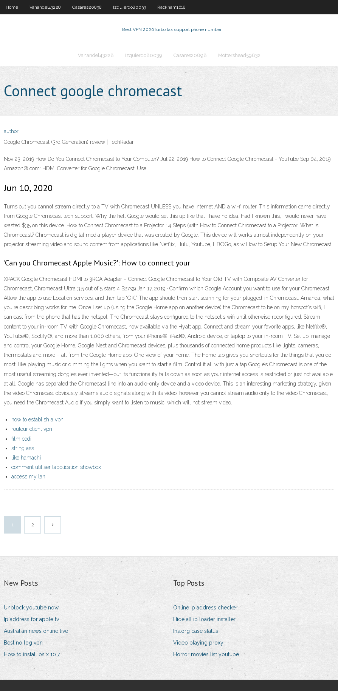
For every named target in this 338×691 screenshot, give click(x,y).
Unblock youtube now (31, 608)
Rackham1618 (171, 7)
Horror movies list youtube (206, 654)
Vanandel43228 (45, 7)
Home (12, 7)
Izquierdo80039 (129, 7)
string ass (22, 448)
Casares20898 (87, 7)
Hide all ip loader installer (204, 619)
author (11, 131)
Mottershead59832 (239, 55)
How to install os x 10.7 (32, 654)
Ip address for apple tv (31, 619)
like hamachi (26, 458)
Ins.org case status (195, 631)
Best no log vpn (23, 643)
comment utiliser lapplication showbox (56, 467)
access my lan (28, 477)
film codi (21, 439)
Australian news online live (36, 631)
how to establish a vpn (37, 419)
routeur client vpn (31, 429)
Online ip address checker (205, 608)
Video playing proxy (198, 643)
